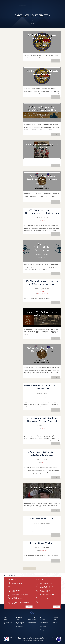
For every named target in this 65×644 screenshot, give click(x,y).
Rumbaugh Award (45, 430)
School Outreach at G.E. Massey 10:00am (19, 587)
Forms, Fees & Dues (22, 5)
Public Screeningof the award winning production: (17, 598)
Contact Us (59, 5)
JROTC (41, 629)
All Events (29, 606)
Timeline (17, 619)
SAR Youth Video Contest (44, 622)
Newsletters (43, 155)
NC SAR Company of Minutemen (43, 293)
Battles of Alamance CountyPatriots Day (16, 591)
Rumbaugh (43, 360)
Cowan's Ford (45, 397)
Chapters (8, 5)
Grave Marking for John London (17, 583)
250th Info (38, 5)
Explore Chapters (8, 28)
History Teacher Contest (43, 625)
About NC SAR (6, 619)
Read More (55, 60)
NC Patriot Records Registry (20, 622)
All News (57, 606)
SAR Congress (39, 430)
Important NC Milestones (20, 625)
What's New (43, 257)
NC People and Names (19, 623)
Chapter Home (8, 30)
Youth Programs (44, 5)
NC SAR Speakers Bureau (32, 622)
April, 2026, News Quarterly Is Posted (45, 591)
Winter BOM (40, 397)
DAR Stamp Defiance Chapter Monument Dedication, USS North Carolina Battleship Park (49, 598)
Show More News (30, 568)
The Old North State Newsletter (7, 626)
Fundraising (6, 623)
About (5, 5)
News (49, 5)
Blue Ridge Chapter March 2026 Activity (47, 594)
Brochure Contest (42, 623)
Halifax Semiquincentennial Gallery (46, 583)
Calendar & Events (14, 5)
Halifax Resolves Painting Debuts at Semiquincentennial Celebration (46, 587)
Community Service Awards (32, 619)
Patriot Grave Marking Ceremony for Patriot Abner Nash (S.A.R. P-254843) (20, 594)
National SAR (55, 622)
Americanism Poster (43, 626)
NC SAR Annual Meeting (8, 622)
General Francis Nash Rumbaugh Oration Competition (49, 602)
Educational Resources (19, 626)
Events (8, 36)
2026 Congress (54, 5)
